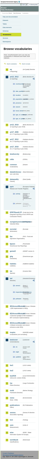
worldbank (14, 440)
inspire (12, 332)
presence (18, 103)
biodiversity (14, 154)
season (18, 107)
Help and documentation (10, 17)
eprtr (12, 187)
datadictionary (15, 172)
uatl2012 (18, 357)
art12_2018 (14, 125)
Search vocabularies (12, 64)
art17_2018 (14, 147)
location (18, 95)
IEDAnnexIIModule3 (16, 313)
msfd (12, 390)
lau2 (11, 370)
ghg (11, 256)
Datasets (5, 20)
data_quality (19, 91)
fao (11, 236)
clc (16, 347)
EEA (11, 2)
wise (12, 432)
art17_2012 (14, 139)
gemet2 (13, 251)
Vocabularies (7, 34)
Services (5, 38)
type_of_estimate (19, 114)
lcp (11, 383)
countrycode (19, 84)
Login (23, 4)
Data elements (7, 27)
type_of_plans (19, 118)
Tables (5, 24)
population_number (19, 99)
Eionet (10, 13)
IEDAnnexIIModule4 (16, 323)
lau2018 (13, 376)
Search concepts (26, 64)
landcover (14, 340)
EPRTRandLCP (16, 212)
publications (15, 405)
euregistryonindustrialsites (16, 222)
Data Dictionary (17, 13)
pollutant (18, 298)
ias (11, 271)
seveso (12, 412)
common (13, 165)
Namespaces (7, 41)
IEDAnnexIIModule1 (16, 306)
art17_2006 (14, 132)
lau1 (11, 365)
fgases (12, 244)
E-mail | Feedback (8, 453)
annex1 (18, 285)
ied (11, 278)
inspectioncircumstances (19, 292)
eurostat (13, 229)
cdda (12, 159)
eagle (17, 352)
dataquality (14, 179)
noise (12, 398)
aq (11, 69)
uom (11, 425)
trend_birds (19, 111)
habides (13, 264)
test (11, 420)
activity (18, 194)
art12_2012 (14, 77)
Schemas (6, 31)
